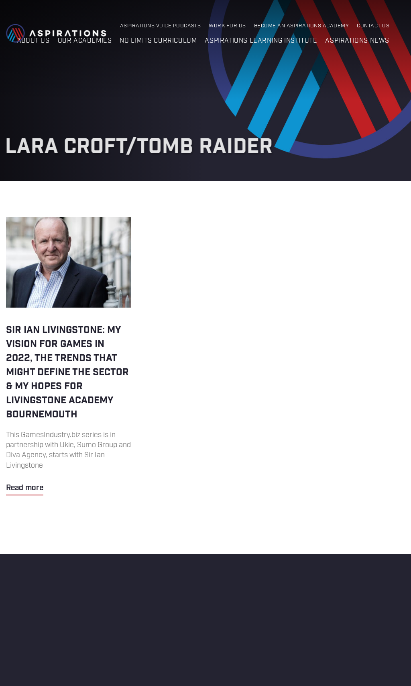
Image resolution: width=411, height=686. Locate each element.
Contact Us (373, 26)
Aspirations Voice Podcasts (160, 26)
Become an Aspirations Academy (301, 26)
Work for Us (227, 26)
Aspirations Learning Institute (261, 41)
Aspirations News (357, 41)
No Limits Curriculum (158, 41)
